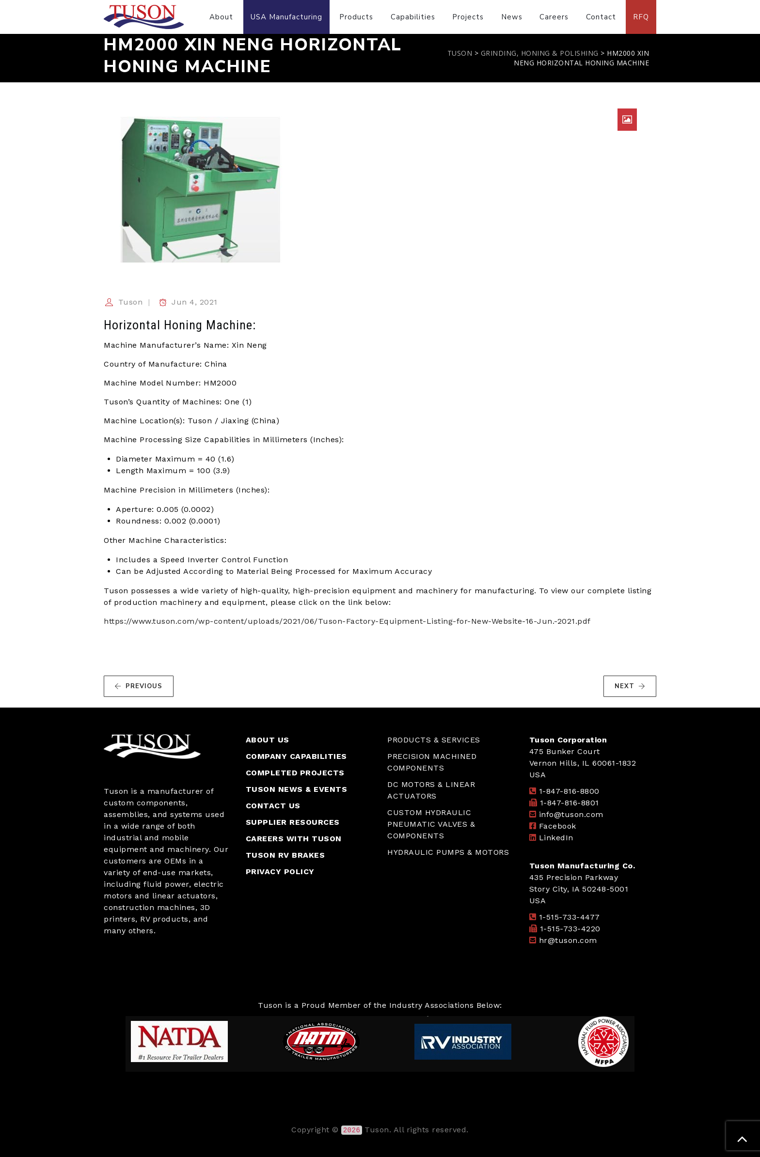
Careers (554, 17)
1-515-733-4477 (569, 917)
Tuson (130, 302)
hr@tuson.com (568, 940)
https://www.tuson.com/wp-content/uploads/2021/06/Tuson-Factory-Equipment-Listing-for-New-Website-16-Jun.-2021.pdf (347, 621)
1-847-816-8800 (569, 791)
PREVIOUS (138, 686)
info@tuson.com (571, 814)
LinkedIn (556, 837)
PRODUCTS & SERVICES (433, 739)
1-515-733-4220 (570, 928)
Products (356, 17)
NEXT (630, 686)
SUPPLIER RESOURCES (293, 822)
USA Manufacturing (286, 17)
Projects (468, 17)
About (221, 17)
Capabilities (413, 17)
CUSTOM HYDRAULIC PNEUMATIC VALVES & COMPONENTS (431, 824)
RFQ (641, 17)
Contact (601, 17)
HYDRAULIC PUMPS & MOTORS (448, 852)
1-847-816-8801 (569, 802)
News (511, 17)
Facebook (557, 826)
